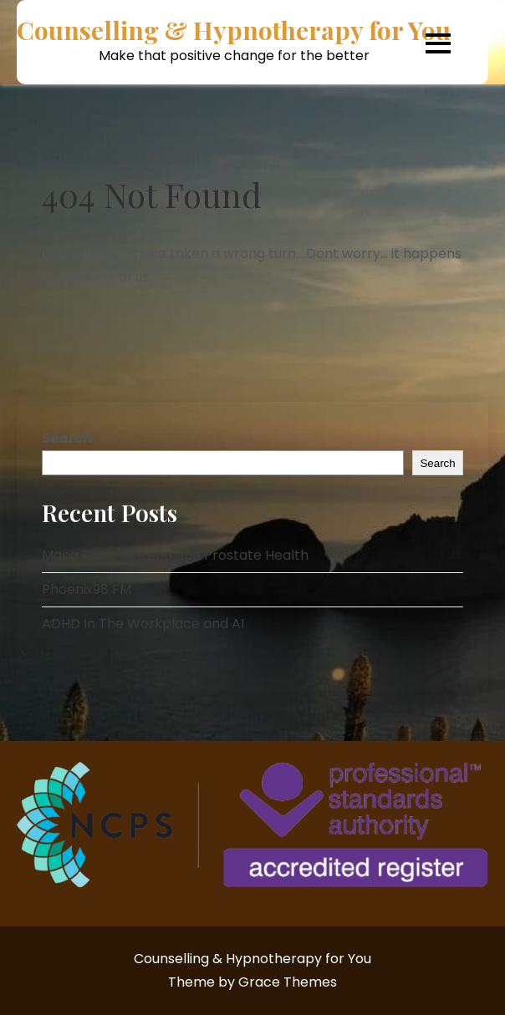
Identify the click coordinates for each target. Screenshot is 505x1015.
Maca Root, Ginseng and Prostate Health (175, 555)
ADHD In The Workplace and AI (143, 623)
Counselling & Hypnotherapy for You (234, 30)
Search (67, 438)
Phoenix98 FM (86, 589)
